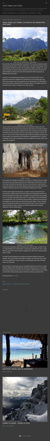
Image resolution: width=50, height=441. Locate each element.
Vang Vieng (15, 275)
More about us (12, 13)
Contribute (32, 13)
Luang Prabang (16, 284)
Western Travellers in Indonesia (18, 369)
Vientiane (28, 284)
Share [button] (4, 281)
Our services (22, 13)
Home (4, 13)
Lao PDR (8, 284)
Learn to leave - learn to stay (16, 423)
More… (39, 13)
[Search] (46, 2)
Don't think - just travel (12, 6)
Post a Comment (10, 425)
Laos (11, 284)
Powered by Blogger (25, 436)
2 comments (9, 371)
